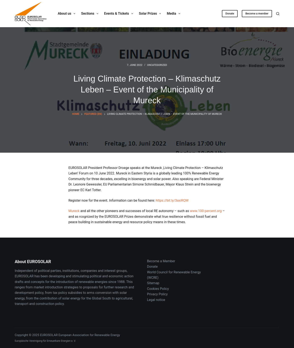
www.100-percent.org (206, 211)
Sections (90, 13)
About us (67, 13)
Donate (229, 13)
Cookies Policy (158, 289)
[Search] (277, 13)
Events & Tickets (119, 13)
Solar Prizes (151, 13)
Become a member (256, 13)
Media (174, 13)
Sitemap (153, 283)
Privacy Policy (157, 294)
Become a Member (161, 261)
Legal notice (156, 300)
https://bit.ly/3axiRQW (172, 200)
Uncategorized (157, 65)
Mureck (74, 211)
